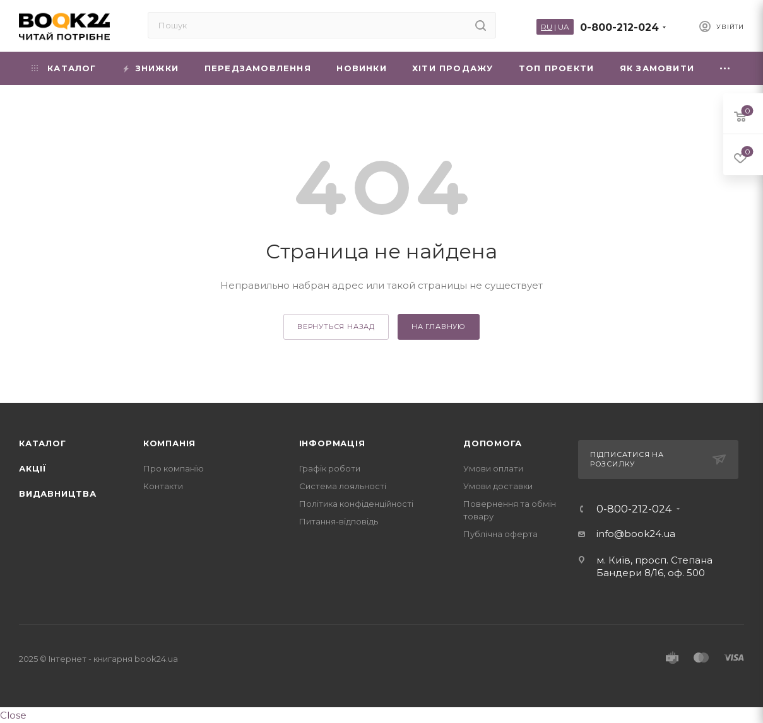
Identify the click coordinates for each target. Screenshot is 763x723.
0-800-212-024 (619, 27)
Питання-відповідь (338, 521)
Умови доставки (498, 486)
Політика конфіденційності (356, 504)
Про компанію (173, 468)
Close (13, 715)
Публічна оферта (500, 534)
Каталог (42, 443)
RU (546, 27)
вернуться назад (336, 326)
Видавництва (58, 494)
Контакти (163, 486)
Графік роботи (329, 468)
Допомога (492, 443)
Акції (33, 468)
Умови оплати (493, 468)
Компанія (169, 443)
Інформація (332, 443)
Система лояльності (342, 486)
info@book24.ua (635, 534)
